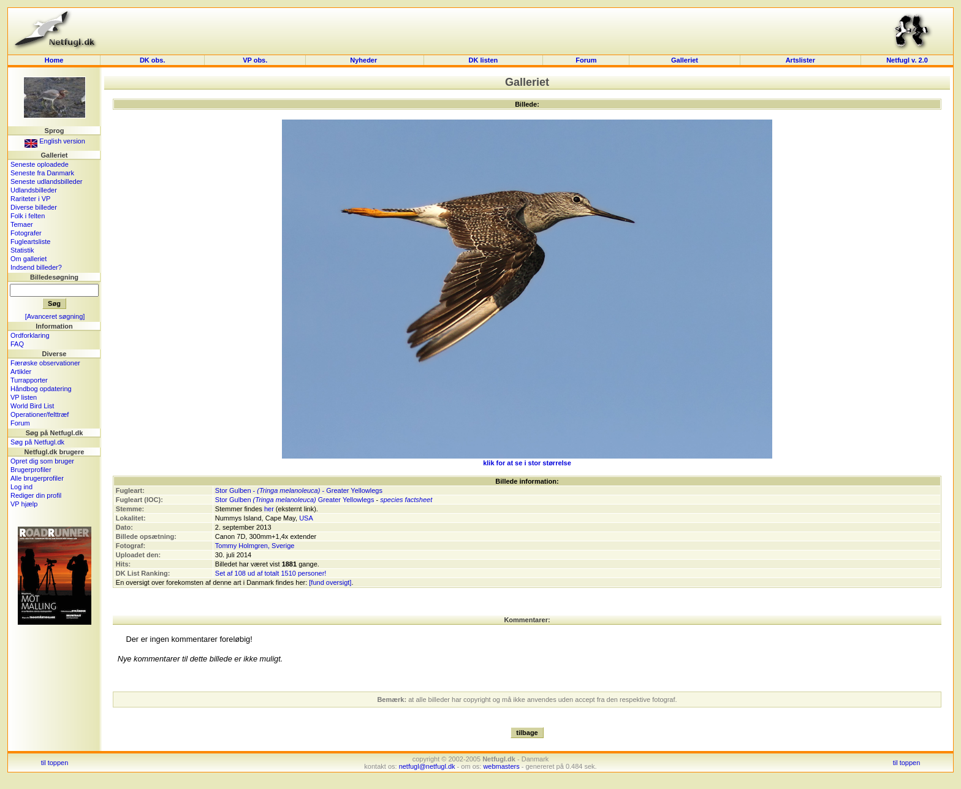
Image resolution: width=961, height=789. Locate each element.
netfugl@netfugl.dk (427, 766)
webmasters (501, 766)
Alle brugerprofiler (37, 478)
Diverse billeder (33, 207)
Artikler (20, 371)
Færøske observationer (45, 363)
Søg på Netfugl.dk (37, 442)
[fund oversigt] (330, 582)
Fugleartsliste (30, 241)
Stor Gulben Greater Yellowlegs (294, 499)
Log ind (21, 486)
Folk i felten (27, 215)
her (269, 509)
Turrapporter (29, 380)
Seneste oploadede (39, 164)
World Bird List (32, 406)
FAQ (17, 344)
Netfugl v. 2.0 (907, 60)
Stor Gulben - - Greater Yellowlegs (298, 490)
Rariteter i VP (30, 198)
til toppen (55, 762)
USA (306, 518)
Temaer (21, 224)
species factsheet (406, 499)
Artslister (800, 60)
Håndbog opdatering (41, 388)
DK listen (483, 60)
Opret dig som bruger (42, 461)
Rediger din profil (35, 495)
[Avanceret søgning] (55, 316)
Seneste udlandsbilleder (46, 181)
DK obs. (152, 60)
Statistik (22, 250)
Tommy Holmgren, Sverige (255, 545)
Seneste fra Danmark (42, 173)
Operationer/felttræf (39, 414)
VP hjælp (23, 504)
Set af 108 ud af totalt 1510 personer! (271, 573)
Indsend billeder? (36, 267)
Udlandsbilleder (33, 190)
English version (55, 141)
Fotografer (26, 233)
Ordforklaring (30, 335)
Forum (585, 60)
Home (54, 60)
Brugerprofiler (30, 469)
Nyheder (364, 60)
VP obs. (255, 60)
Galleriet (684, 60)
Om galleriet (28, 258)
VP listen (23, 397)
